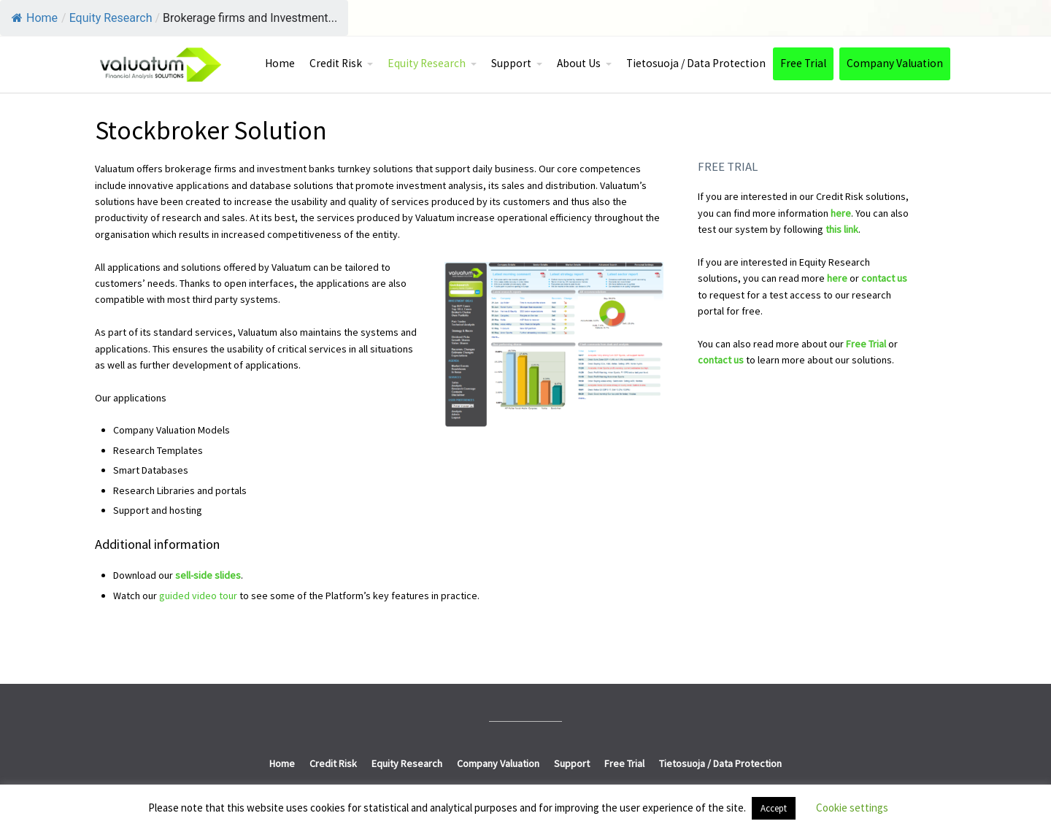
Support (511, 63)
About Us (579, 63)
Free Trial (803, 63)
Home (35, 18)
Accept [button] (774, 808)
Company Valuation (895, 63)
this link (841, 229)
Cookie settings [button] (852, 807)
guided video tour (198, 595)
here (841, 213)
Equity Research (427, 63)
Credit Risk (335, 63)
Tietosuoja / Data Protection (696, 63)
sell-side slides (208, 575)
